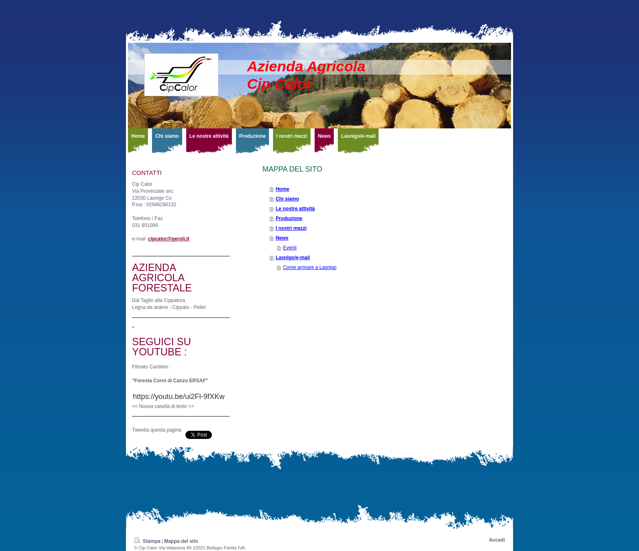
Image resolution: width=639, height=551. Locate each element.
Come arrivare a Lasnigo (309, 267)
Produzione (288, 218)
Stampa (148, 541)
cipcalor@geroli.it (168, 239)
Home (282, 189)
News (281, 238)
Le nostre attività (295, 209)
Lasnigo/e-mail (292, 257)
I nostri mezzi (290, 228)
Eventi (289, 248)
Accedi (497, 540)
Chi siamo (287, 199)
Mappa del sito (181, 541)
